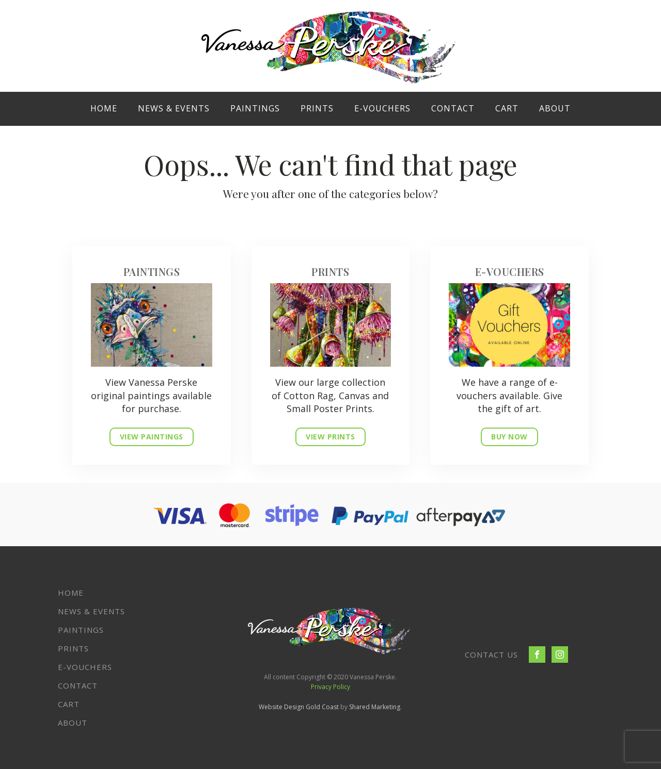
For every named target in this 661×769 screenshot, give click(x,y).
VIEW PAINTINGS (151, 436)
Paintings (255, 108)
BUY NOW (509, 436)
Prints (317, 108)
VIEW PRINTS (330, 436)
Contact (453, 108)
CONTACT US (491, 654)
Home (103, 108)
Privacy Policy (330, 686)
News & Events (174, 108)
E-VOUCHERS (382, 108)
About (555, 108)
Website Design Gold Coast (299, 706)
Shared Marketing (374, 706)
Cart (506, 108)
